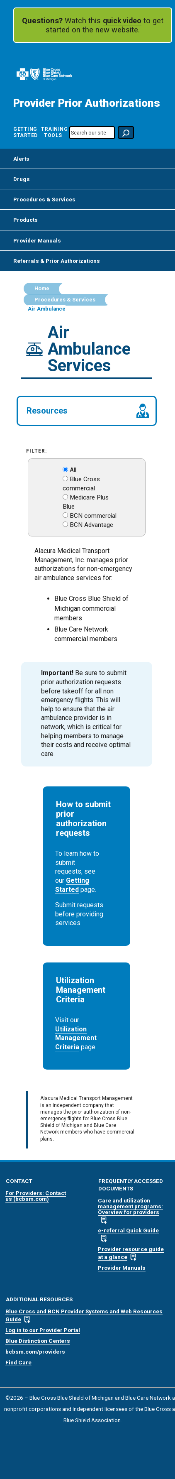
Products (25, 219)
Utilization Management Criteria (76, 1038)
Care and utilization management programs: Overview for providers (130, 1206)
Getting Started (25, 132)
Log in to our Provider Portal (42, 1330)
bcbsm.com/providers (35, 1351)
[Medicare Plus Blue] (65, 497)
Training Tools (53, 132)
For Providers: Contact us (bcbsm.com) (35, 1196)
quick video (122, 21)
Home (41, 289)
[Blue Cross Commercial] (65, 478)
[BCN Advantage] (65, 524)
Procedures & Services (44, 199)
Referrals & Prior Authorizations (56, 260)
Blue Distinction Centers (37, 1340)
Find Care (18, 1362)
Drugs (21, 179)
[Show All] (65, 469)
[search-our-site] (92, 132)
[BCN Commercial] (65, 515)
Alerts (21, 158)
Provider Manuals (37, 240)
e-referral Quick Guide (128, 1230)
